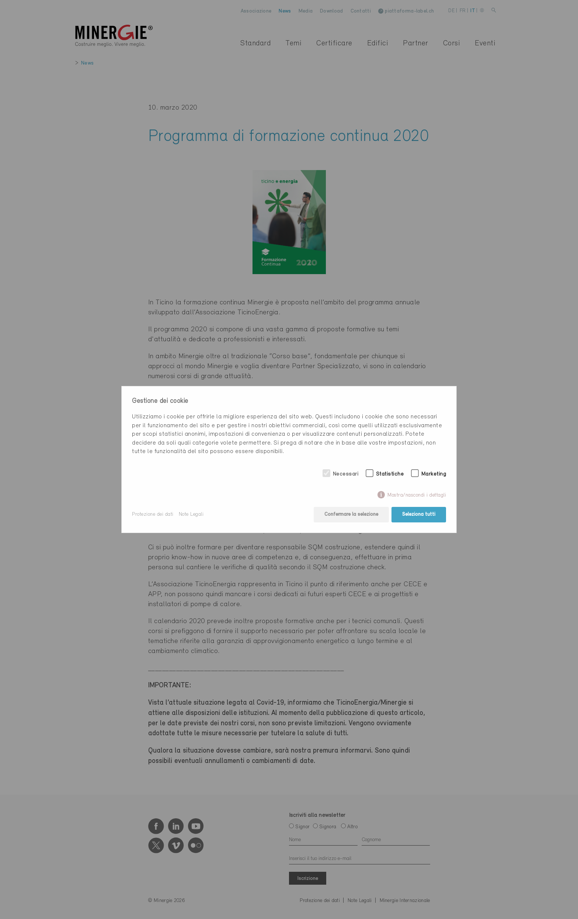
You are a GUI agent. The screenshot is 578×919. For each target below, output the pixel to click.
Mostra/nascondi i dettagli (416, 495)
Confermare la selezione (351, 514)
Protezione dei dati (153, 514)
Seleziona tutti (418, 514)
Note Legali (191, 514)
